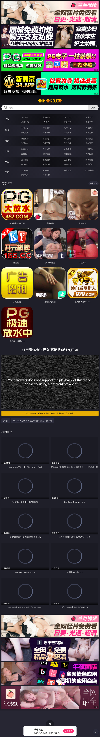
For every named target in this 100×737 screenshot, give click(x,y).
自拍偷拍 (46, 128)
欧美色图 (67, 149)
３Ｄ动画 (89, 128)
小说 (7, 161)
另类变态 (89, 143)
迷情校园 (25, 164)
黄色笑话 (67, 164)
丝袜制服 (46, 132)
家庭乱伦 (46, 160)
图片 (7, 151)
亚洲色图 (46, 149)
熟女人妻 (25, 132)
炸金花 (46, 122)
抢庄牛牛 (89, 122)
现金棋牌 (67, 122)
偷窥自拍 (25, 149)
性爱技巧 (89, 164)
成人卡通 (67, 138)
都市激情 (25, 160)
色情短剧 (46, 175)
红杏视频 (25, 175)
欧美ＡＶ (67, 128)
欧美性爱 (89, 138)
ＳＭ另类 (89, 132)
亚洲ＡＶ (25, 128)
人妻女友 (67, 160)
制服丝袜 (25, 143)
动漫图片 (89, 149)
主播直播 (67, 132)
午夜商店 (46, 170)
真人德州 (46, 117)
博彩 (7, 119)
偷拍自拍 (46, 138)
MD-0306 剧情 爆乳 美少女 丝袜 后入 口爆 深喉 (32, 420)
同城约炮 (25, 170)
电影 (7, 140)
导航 (7, 172)
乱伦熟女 (67, 143)
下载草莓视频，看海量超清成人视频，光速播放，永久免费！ (61, 413)
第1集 (5, 420)
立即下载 (68, 731)
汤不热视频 (89, 170)
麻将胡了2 (25, 122)
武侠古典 (89, 160)
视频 (7, 129)
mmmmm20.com (49, 101)
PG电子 (25, 117)
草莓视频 (67, 170)
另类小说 (46, 164)
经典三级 (46, 143)
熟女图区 (67, 153)
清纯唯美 (46, 153)
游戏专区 (89, 117)
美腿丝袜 (25, 153)
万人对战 (67, 117)
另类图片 (89, 153)
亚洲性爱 (25, 138)
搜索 (93, 107)
